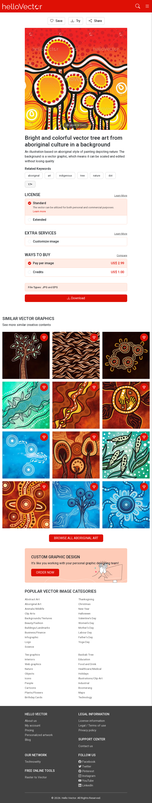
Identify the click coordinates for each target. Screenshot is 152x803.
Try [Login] (75, 21)
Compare (122, 255)
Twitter (84, 766)
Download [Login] (76, 298)
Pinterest (86, 771)
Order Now (45, 572)
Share (95, 21)
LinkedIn (85, 785)
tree (82, 175)
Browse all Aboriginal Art (76, 538)
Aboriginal (33, 175)
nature (96, 175)
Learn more (39, 211)
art (49, 175)
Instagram (86, 776)
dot (111, 175)
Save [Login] (56, 21)
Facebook (86, 761)
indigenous (65, 175)
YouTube (86, 780)
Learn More (120, 195)
